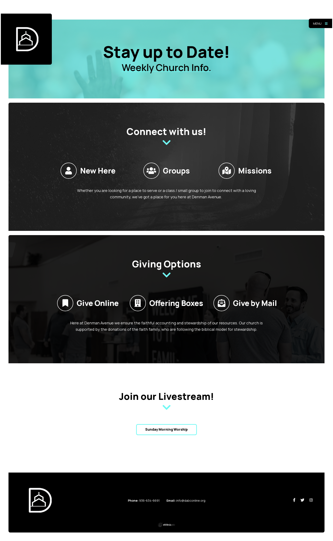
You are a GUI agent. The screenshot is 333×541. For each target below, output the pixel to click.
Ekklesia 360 (166, 525)
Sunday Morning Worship (166, 429)
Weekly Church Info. (166, 67)
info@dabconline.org (190, 500)
